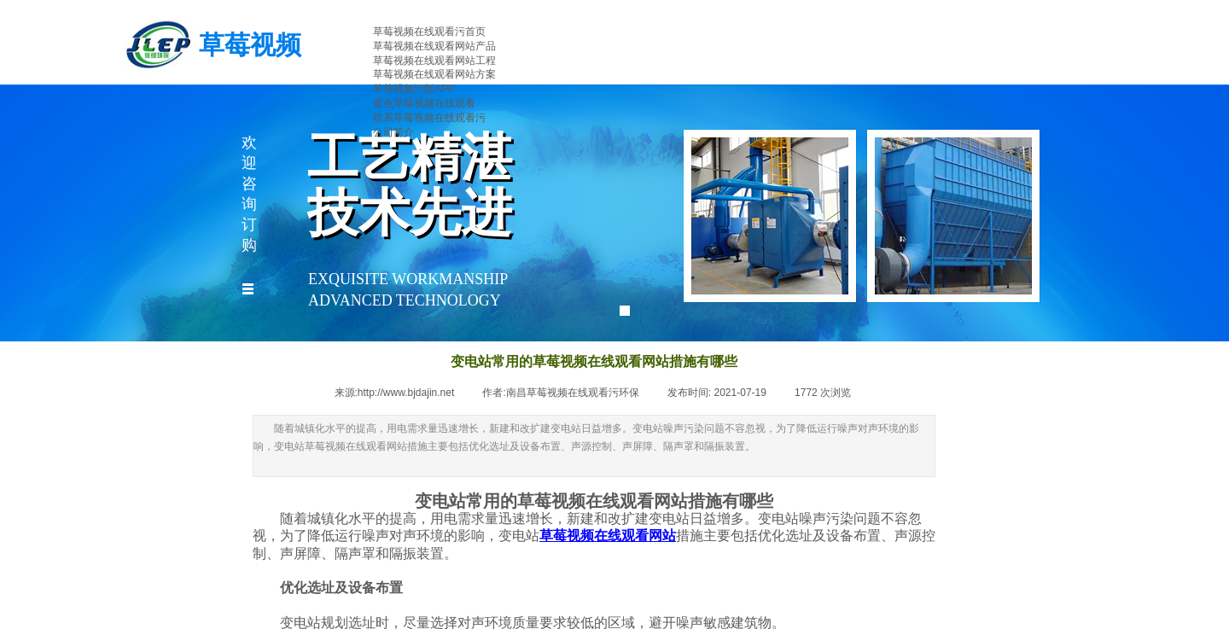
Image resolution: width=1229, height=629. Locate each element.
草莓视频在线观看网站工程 (434, 61)
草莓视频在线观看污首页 (429, 32)
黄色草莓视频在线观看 (424, 103)
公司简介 (393, 132)
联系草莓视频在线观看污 (429, 118)
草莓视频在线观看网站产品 (434, 46)
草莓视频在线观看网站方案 (434, 74)
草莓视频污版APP (414, 89)
